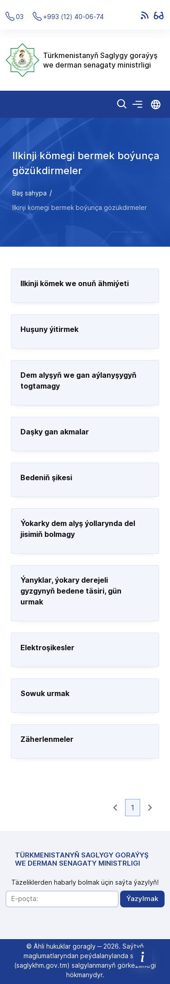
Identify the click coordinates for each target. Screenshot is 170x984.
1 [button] (132, 807)
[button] (115, 807)
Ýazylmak (142, 898)
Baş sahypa (29, 193)
